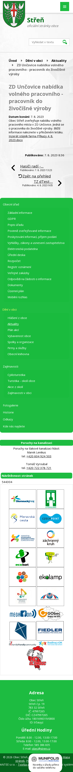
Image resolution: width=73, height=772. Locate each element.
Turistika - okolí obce (21, 381)
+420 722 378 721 (38, 468)
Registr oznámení (19, 267)
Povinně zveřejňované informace (29, 231)
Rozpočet (14, 261)
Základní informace (20, 213)
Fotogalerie (10, 405)
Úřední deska (16, 255)
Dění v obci (34, 60)
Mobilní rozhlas (17, 297)
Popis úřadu (15, 225)
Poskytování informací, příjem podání (32, 237)
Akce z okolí (15, 387)
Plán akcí (13, 330)
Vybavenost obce (19, 336)
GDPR (12, 219)
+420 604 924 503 (38, 456)
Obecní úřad (11, 204)
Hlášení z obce (17, 318)
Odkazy (8, 419)
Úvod (13, 60)
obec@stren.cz (41, 748)
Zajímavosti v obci (19, 393)
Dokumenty (15, 285)
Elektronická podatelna (23, 249)
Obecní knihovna (18, 354)
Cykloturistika (16, 375)
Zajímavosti (10, 366)
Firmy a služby (17, 348)
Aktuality (58, 60)
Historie (8, 412)
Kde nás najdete (14, 426)
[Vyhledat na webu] (49, 42)
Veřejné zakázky (18, 273)
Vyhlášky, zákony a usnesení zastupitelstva (36, 243)
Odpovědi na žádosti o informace (29, 279)
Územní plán (16, 291)
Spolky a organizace (21, 342)
